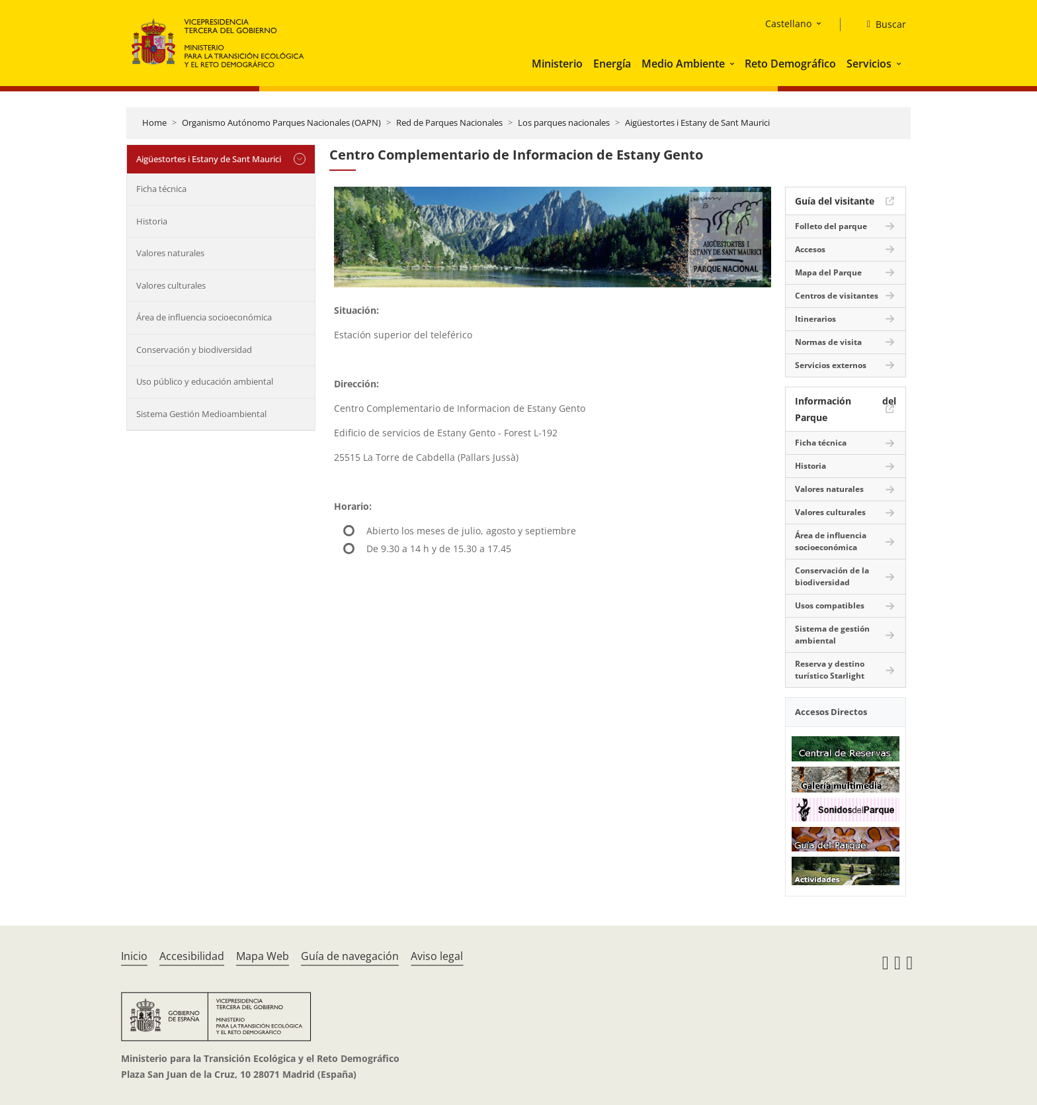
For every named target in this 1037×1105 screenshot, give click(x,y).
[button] (733, 64)
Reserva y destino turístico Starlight (829, 669)
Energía (612, 63)
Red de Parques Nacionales (449, 122)
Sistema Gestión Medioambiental (201, 414)
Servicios (869, 63)
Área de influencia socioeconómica (204, 317)
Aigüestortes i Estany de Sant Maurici (697, 122)
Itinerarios (815, 318)
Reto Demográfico (790, 63)
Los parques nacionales (564, 122)
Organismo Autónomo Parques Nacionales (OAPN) (281, 122)
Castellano (788, 23)
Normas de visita (828, 342)
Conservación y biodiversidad (194, 350)
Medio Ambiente (683, 63)
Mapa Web (262, 956)
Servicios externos (830, 365)
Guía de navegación (350, 956)
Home (154, 122)
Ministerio (557, 63)
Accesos (810, 249)
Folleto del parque (831, 226)
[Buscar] (881, 24)
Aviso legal (437, 956)
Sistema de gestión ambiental (832, 634)
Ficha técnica (161, 189)
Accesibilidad (191, 956)
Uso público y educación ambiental (204, 381)
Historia (151, 221)
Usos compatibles (829, 605)
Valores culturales (171, 285)
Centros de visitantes (836, 295)
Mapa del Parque (828, 272)
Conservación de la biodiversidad (832, 576)
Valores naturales (170, 253)
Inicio (134, 956)
